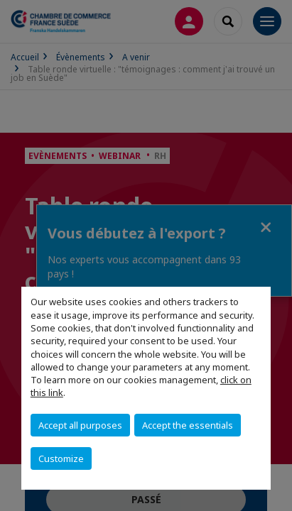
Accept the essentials (187, 425)
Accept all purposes (80, 425)
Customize (61, 458)
